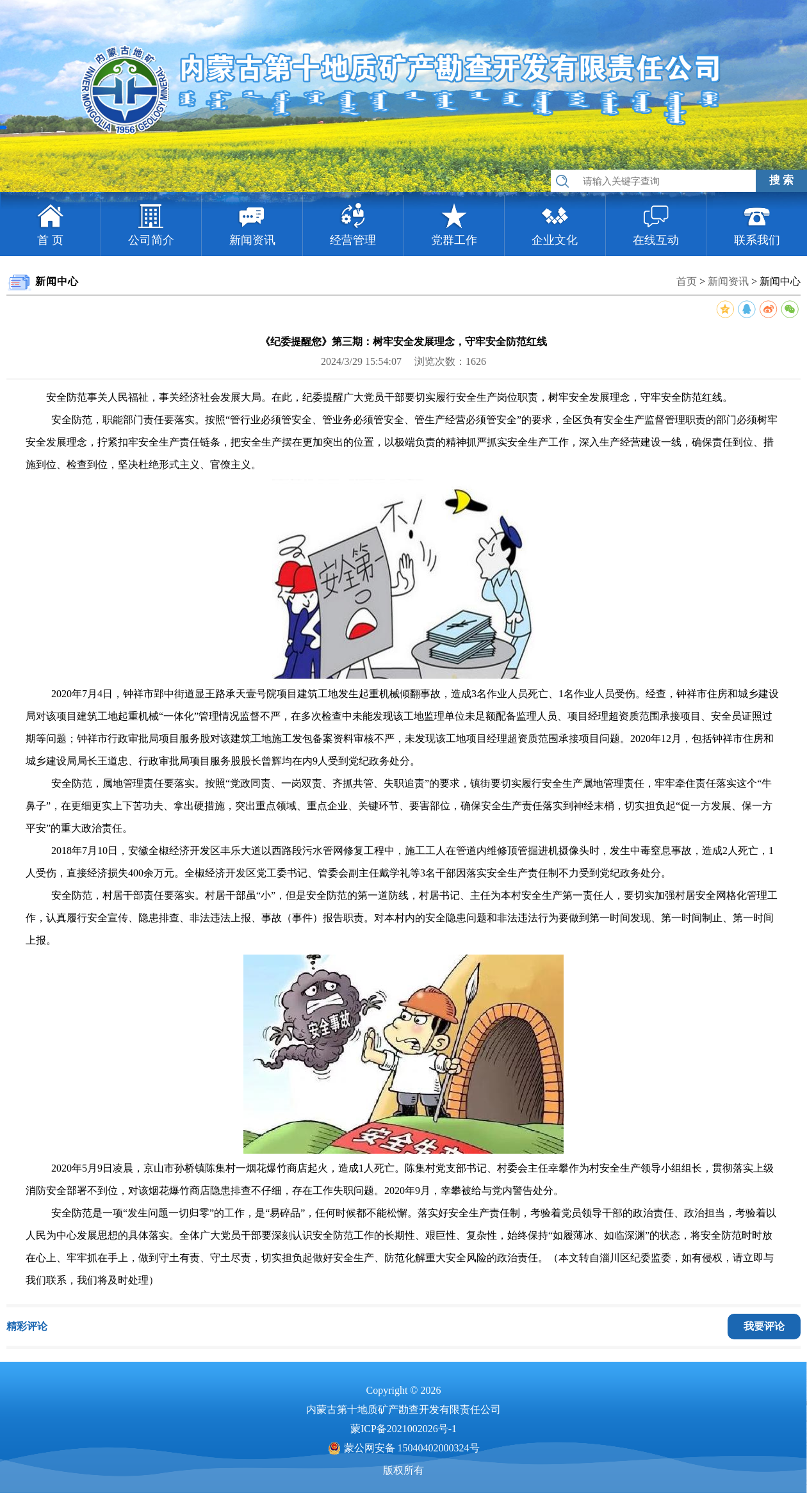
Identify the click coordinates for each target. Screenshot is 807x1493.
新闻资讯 (728, 281)
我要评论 (764, 1326)
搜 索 (781, 180)
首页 (686, 281)
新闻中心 (780, 281)
